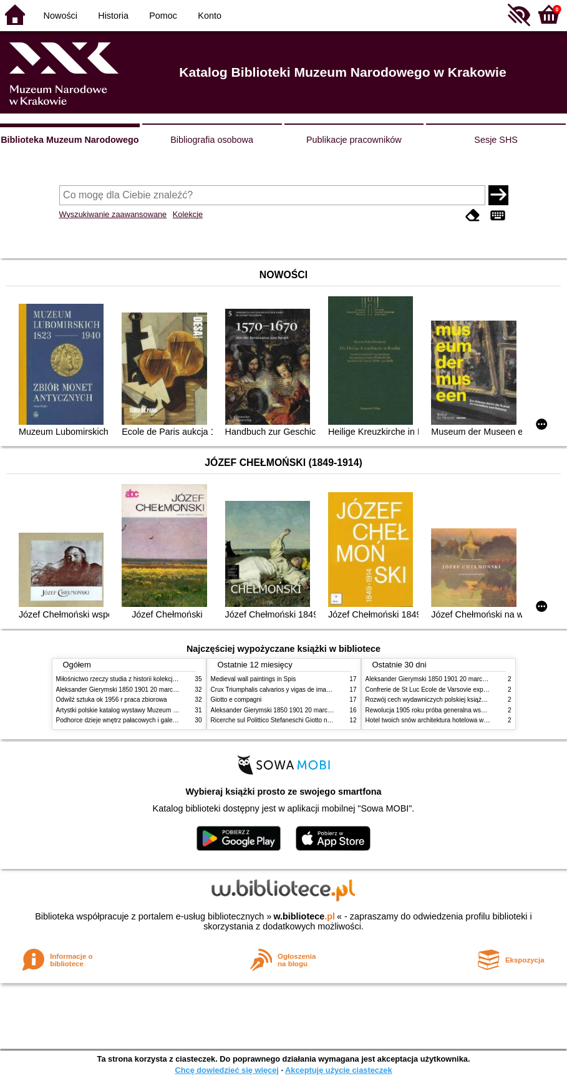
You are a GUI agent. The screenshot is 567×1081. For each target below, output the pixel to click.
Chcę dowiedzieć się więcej (226, 1070)
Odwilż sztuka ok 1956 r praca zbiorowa (111, 699)
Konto (209, 16)
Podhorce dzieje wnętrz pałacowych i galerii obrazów (129, 720)
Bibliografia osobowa (211, 140)
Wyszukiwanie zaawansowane (113, 214)
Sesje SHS (496, 140)
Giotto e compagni (236, 699)
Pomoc (163, 16)
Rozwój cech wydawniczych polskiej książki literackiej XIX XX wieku (460, 699)
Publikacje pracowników (354, 140)
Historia (113, 16)
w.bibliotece (304, 916)
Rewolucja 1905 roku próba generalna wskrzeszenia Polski (448, 710)
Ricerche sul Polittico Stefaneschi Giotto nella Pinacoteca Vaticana (303, 720)
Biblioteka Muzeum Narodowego (69, 140)
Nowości (60, 16)
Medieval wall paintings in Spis (253, 679)
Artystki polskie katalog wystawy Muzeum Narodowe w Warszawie (148, 710)
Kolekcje (188, 214)
